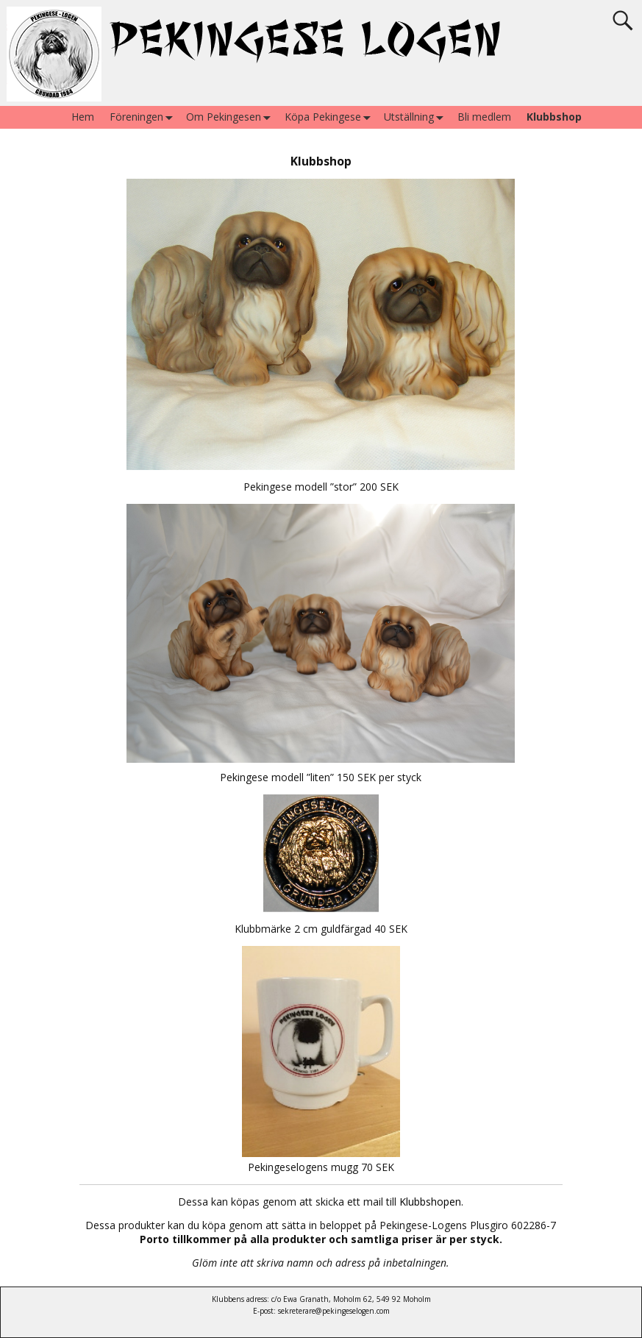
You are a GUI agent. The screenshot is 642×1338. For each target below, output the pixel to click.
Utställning (416, 117)
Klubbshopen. (431, 1202)
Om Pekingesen (231, 117)
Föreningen (144, 117)
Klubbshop (554, 117)
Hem (82, 117)
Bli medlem (484, 117)
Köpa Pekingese (331, 117)
